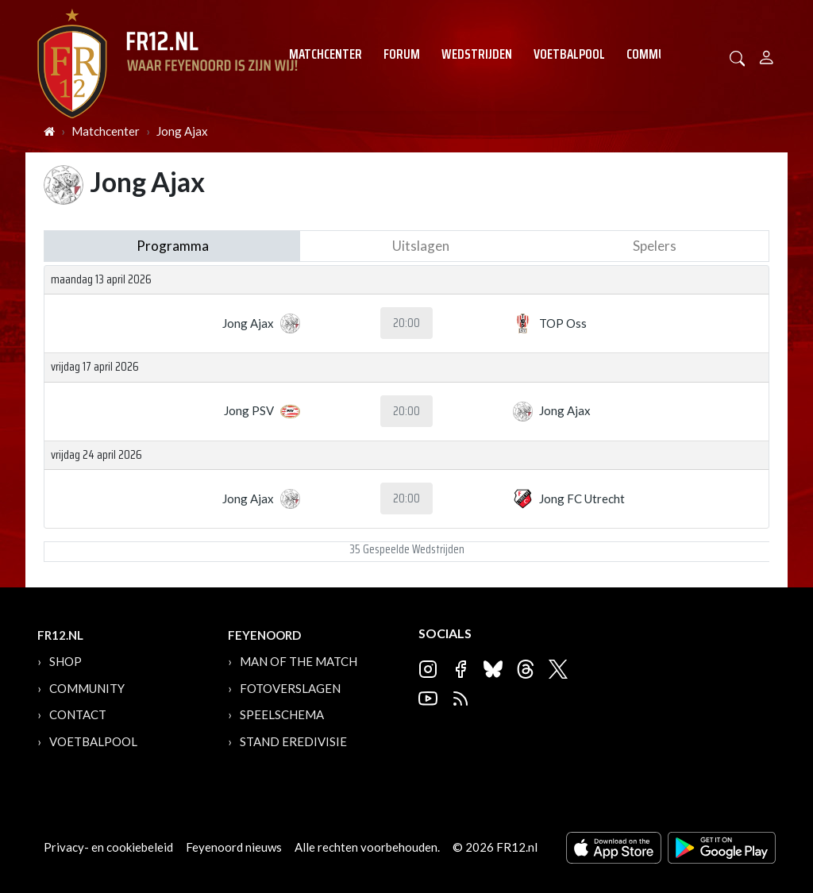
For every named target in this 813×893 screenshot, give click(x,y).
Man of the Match (298, 661)
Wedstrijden (476, 54)
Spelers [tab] (654, 245)
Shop (65, 661)
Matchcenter (325, 54)
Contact (77, 714)
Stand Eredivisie (293, 741)
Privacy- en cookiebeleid (108, 847)
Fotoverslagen (290, 688)
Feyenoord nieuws (234, 847)
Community (657, 54)
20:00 (406, 323)
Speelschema (282, 714)
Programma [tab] (173, 245)
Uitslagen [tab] (420, 245)
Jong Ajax (182, 131)
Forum (401, 54)
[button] (738, 57)
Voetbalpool (569, 54)
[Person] (766, 55)
